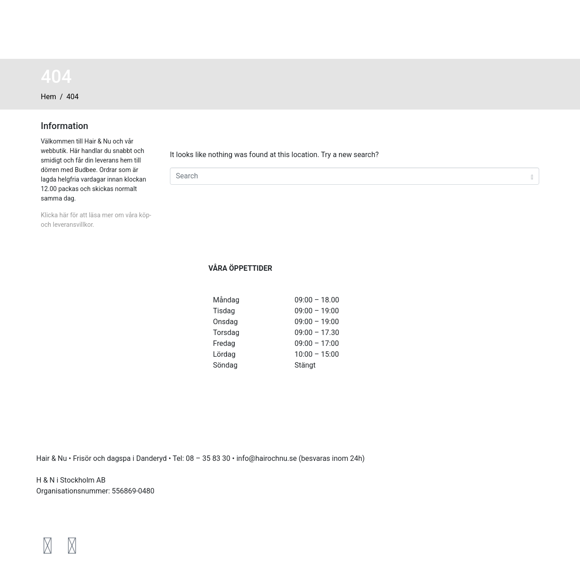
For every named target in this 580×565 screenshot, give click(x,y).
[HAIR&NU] (462, 297)
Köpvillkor (52, 512)
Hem (209, 28)
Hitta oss (387, 28)
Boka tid (339, 28)
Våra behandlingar (269, 28)
